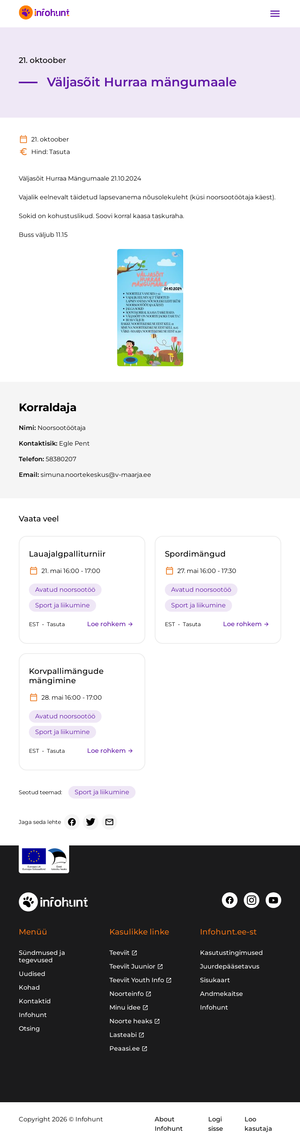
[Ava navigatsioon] (275, 13)
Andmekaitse (221, 993)
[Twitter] (90, 822)
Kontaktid (35, 1001)
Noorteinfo (126, 993)
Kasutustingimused (231, 952)
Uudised (32, 974)
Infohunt (33, 1015)
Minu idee (125, 1007)
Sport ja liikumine (62, 605)
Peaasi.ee (124, 1048)
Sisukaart (215, 980)
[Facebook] (72, 822)
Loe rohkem (110, 624)
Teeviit (119, 952)
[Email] (109, 822)
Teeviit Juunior (132, 966)
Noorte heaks (130, 1021)
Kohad (29, 987)
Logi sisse (215, 1124)
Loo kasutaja (258, 1124)
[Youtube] (273, 900)
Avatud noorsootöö (65, 589)
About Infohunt (169, 1124)
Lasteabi (123, 1035)
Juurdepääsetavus (229, 966)
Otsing (29, 1028)
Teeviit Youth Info (136, 980)
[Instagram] (251, 900)
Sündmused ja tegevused (42, 956)
